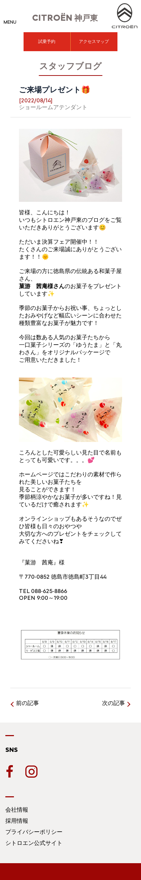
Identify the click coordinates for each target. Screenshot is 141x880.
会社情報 (16, 809)
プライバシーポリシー (33, 831)
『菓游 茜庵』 (39, 562)
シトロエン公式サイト (33, 843)
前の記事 (27, 703)
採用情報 (16, 820)
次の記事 (113, 703)
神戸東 (65, 18)
